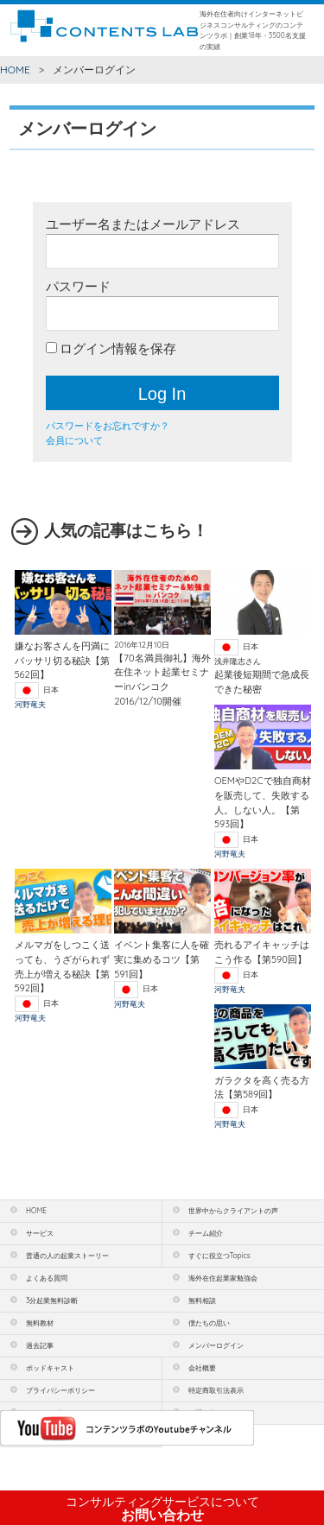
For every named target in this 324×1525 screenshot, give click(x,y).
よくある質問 (46, 1278)
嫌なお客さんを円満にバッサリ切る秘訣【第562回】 (62, 660)
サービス (40, 1233)
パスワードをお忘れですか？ (107, 426)
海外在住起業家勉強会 (222, 1278)
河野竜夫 (30, 704)
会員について (74, 440)
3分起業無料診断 (52, 1300)
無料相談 (202, 1300)
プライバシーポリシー (60, 1390)
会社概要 (202, 1368)
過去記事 (40, 1345)
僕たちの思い (209, 1323)
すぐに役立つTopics (219, 1255)
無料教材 (40, 1323)
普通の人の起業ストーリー (67, 1255)
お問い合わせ (162, 1508)
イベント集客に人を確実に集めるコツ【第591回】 (161, 959)
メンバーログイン (216, 1345)
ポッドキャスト (50, 1368)
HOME (15, 69)
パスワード (78, 286)
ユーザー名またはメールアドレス (143, 224)
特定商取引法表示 (216, 1390)
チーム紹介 (205, 1233)
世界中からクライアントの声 (233, 1210)
